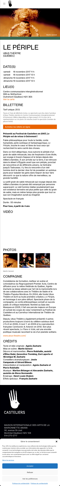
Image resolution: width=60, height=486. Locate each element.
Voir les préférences (30, 479)
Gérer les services (8, 460)
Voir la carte (9, 99)
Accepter (30, 466)
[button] (56, 441)
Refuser (30, 472)
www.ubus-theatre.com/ (14, 335)
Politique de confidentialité (20, 483)
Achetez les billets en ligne (17, 127)
